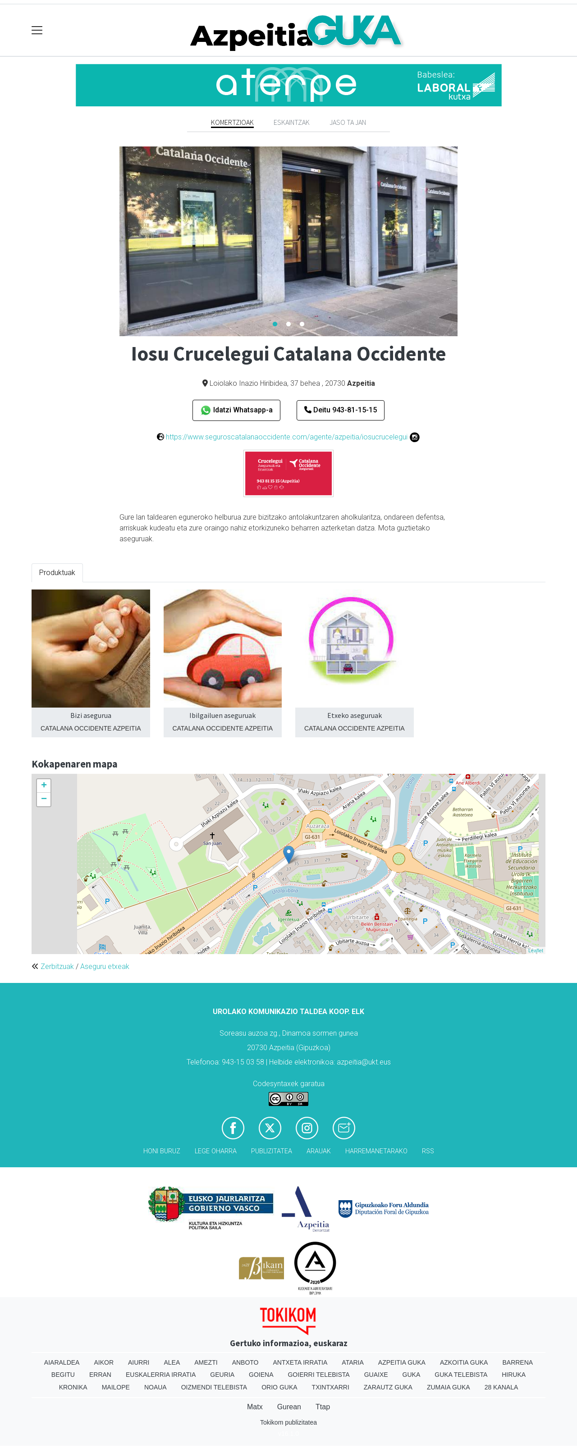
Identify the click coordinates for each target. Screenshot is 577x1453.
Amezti (205, 1362)
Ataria (353, 1362)
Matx (255, 1407)
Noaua (155, 1387)
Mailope (116, 1387)
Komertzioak (232, 122)
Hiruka (514, 1374)
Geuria (222, 1374)
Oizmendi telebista (214, 1387)
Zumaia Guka (448, 1387)
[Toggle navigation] (37, 30)
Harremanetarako (376, 1151)
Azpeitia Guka (402, 1362)
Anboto (245, 1362)
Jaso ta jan (348, 122)
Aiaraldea (62, 1362)
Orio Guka (279, 1387)
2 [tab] (288, 324)
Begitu (63, 1374)
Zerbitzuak (57, 966)
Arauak (319, 1151)
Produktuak (57, 572)
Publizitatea (271, 1151)
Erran (100, 1374)
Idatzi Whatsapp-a (236, 410)
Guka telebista (461, 1374)
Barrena (517, 1362)
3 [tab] (302, 324)
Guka (412, 1374)
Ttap (323, 1407)
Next (464, 241)
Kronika (73, 1387)
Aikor (104, 1362)
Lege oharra (216, 1151)
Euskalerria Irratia (161, 1374)
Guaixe (376, 1374)
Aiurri (138, 1362)
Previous (112, 241)
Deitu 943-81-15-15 (340, 410)
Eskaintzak (292, 122)
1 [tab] (274, 324)
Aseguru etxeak (104, 966)
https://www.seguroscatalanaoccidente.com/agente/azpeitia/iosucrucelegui (287, 437)
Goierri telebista (318, 1374)
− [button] (44, 799)
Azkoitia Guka (464, 1362)
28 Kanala (501, 1387)
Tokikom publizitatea (288, 1422)
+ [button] (44, 786)
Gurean (289, 1407)
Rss (428, 1151)
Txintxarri (330, 1387)
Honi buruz (161, 1151)
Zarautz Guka (388, 1387)
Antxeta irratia (300, 1362)
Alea (172, 1362)
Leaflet (535, 950)
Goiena (261, 1374)
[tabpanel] (288, 241)
